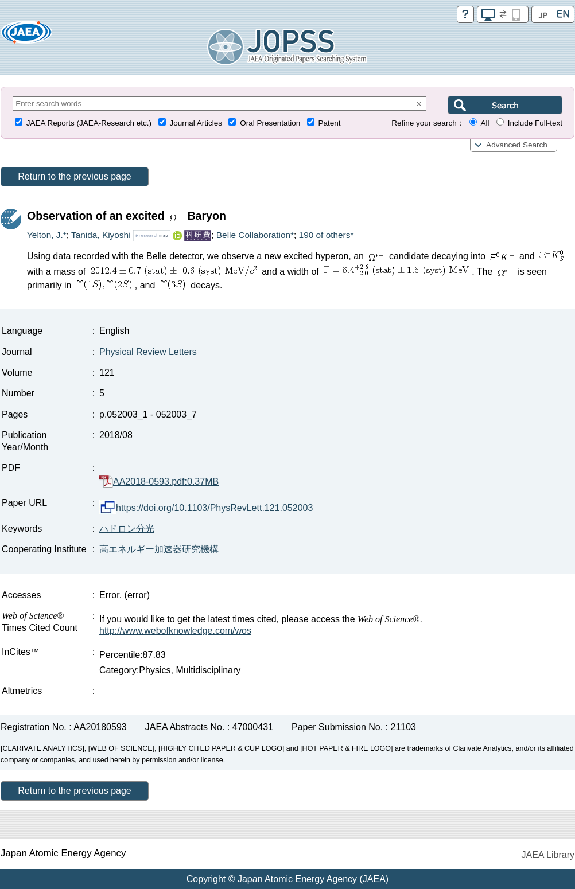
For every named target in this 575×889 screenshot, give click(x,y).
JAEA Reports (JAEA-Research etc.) (88, 123)
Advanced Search (516, 145)
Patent (329, 123)
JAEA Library (548, 855)
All (484, 123)
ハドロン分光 (126, 528)
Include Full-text (535, 123)
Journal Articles (195, 123)
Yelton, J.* (47, 235)
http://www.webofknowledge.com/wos (175, 630)
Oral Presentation (270, 123)
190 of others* (326, 235)
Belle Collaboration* (255, 235)
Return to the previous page (74, 176)
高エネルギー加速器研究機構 (159, 549)
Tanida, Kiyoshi (101, 235)
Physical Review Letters (148, 352)
